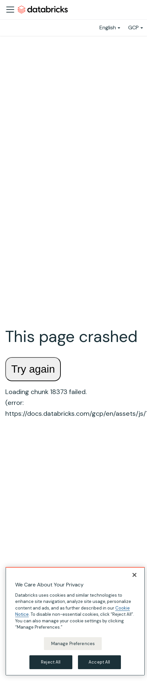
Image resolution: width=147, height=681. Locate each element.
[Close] (134, 575)
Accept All (99, 662)
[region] (75, 621)
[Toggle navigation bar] (10, 9)
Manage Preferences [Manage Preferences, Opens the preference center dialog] (73, 643)
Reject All (50, 662)
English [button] (107, 27)
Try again (33, 369)
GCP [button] (133, 27)
